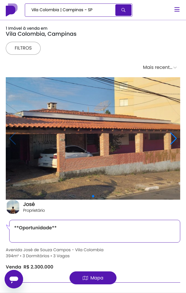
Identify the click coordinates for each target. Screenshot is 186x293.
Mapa (93, 278)
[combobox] (70, 10)
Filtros (23, 48)
